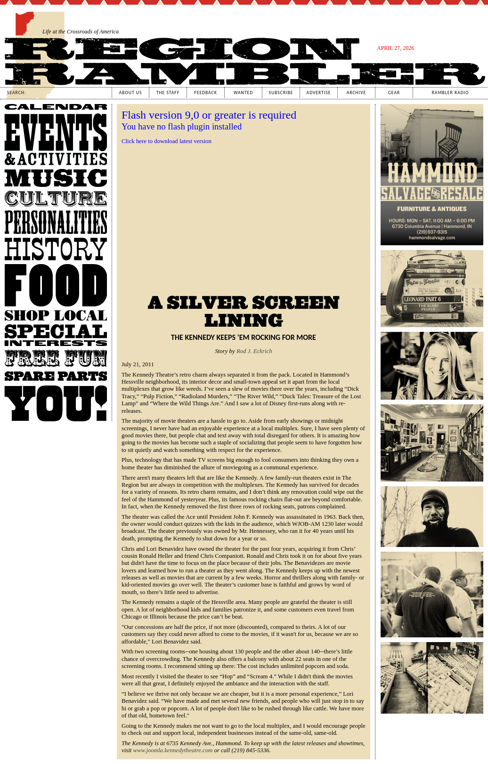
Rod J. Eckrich (254, 351)
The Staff (167, 93)
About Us (130, 93)
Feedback (205, 93)
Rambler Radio (450, 93)
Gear (394, 93)
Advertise (319, 93)
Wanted (243, 93)
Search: (16, 93)
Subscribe (281, 93)
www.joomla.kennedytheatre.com (173, 750)
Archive (356, 93)
